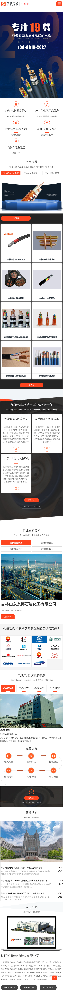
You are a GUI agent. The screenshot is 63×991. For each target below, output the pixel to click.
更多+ (31, 385)
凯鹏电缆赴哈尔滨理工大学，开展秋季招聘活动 (22, 868)
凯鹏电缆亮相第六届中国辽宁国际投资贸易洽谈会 (23, 893)
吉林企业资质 (29, 988)
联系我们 (31, 500)
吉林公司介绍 (9, 988)
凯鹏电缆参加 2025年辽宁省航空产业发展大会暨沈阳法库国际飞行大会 (26, 881)
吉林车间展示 (48, 988)
